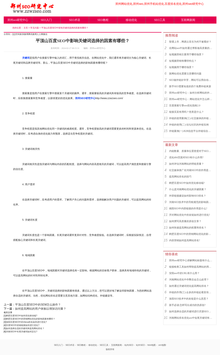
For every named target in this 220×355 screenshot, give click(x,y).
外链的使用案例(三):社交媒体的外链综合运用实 (191, 118)
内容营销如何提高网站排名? (184, 240)
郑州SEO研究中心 (85, 98)
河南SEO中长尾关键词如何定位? (21, 331)
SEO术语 (74, 19)
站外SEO (140, 345)
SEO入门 (46, 19)
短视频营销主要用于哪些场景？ (186, 54)
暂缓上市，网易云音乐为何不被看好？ (190, 41)
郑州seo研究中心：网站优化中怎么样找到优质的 (191, 99)
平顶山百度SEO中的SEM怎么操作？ (38, 304)
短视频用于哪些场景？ (181, 67)
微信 (45, 34)
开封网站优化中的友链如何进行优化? (189, 215)
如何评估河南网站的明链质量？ (186, 164)
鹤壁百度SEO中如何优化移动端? (21, 315)
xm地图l (162, 345)
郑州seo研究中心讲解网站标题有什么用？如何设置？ (191, 260)
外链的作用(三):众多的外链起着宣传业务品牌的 (191, 292)
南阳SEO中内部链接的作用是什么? (188, 208)
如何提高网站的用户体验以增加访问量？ (40, 308)
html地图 (151, 345)
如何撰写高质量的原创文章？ (185, 221)
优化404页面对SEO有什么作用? (186, 157)
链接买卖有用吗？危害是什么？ (186, 112)
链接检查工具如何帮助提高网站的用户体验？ (191, 266)
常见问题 (34, 28)
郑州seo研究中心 (17, 19)
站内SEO (128, 345)
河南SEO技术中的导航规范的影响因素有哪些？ (191, 202)
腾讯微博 (32, 34)
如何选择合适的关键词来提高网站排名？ (25, 328)
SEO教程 (102, 19)
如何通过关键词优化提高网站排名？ (189, 286)
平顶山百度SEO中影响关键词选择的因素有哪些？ (64, 28)
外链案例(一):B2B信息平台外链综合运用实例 (191, 131)
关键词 (26, 57)
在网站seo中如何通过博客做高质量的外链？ (191, 48)
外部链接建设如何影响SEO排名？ (187, 195)
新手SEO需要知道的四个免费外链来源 (190, 86)
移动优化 (131, 19)
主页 (26, 28)
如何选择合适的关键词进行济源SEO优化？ (191, 311)
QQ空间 (16, 34)
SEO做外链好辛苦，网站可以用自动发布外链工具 (191, 80)
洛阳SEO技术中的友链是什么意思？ (188, 298)
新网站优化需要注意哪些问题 (185, 73)
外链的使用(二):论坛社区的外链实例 (189, 124)
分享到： (8, 34)
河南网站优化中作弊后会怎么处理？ (189, 279)
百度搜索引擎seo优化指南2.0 (184, 105)
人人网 (40, 34)
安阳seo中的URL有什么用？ (184, 273)
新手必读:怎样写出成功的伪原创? (187, 305)
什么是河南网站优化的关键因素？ (187, 189)
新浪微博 (24, 34)
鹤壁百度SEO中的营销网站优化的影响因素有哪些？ (30, 319)
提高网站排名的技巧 (180, 176)
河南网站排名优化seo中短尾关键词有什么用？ (191, 318)
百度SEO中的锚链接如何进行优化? (22, 325)
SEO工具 (159, 19)
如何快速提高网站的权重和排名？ (187, 227)
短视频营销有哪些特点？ (182, 61)
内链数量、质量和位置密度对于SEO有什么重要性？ (191, 151)
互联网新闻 (188, 19)
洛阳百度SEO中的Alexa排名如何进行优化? (26, 322)
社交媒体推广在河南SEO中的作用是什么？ (191, 170)
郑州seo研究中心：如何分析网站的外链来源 (191, 92)
